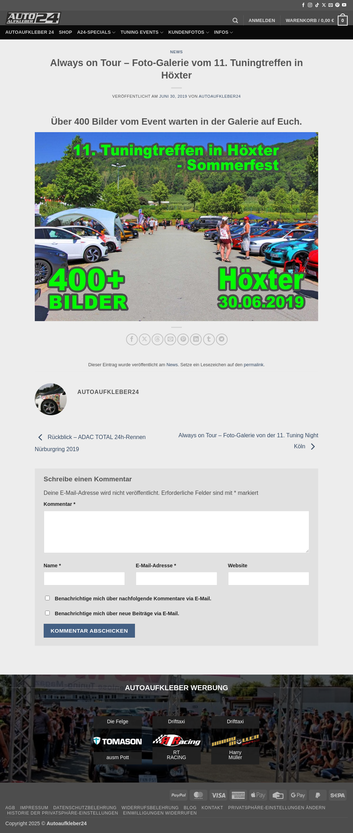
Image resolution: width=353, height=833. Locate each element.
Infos (223, 32)
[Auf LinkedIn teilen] (196, 339)
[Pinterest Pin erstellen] (183, 339)
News (176, 52)
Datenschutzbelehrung (85, 807)
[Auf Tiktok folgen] (317, 5)
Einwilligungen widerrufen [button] (160, 813)
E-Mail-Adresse (156, 565)
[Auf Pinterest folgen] (337, 5)
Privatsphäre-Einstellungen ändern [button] (277, 807)
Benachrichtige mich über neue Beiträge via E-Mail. (117, 613)
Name (52, 565)
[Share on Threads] (157, 339)
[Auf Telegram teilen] (222, 339)
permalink (253, 364)
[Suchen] (235, 20)
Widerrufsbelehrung (150, 807)
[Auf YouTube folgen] (344, 5)
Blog (190, 807)
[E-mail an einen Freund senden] (170, 339)
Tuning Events (141, 32)
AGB (10, 807)
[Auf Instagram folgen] (310, 5)
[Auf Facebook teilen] (132, 339)
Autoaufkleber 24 (29, 32)
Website (238, 565)
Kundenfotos (188, 32)
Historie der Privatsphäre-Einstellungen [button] (62, 813)
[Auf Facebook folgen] (303, 5)
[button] (262, 20)
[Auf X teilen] (145, 339)
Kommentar (60, 504)
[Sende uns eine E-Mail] (330, 5)
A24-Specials (96, 32)
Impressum (34, 807)
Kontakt (212, 807)
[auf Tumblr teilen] (209, 339)
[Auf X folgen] (324, 5)
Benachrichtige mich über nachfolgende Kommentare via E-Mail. (133, 598)
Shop (65, 32)
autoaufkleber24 (220, 96)
